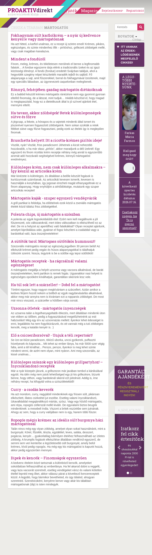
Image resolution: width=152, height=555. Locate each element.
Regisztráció (135, 10)
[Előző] (117, 445)
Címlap (136, 39)
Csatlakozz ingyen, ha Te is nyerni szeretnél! (130, 220)
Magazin (89, 10)
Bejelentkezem (113, 10)
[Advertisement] (129, 302)
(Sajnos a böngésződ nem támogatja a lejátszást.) (129, 168)
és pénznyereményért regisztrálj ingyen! (129, 383)
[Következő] (142, 445)
